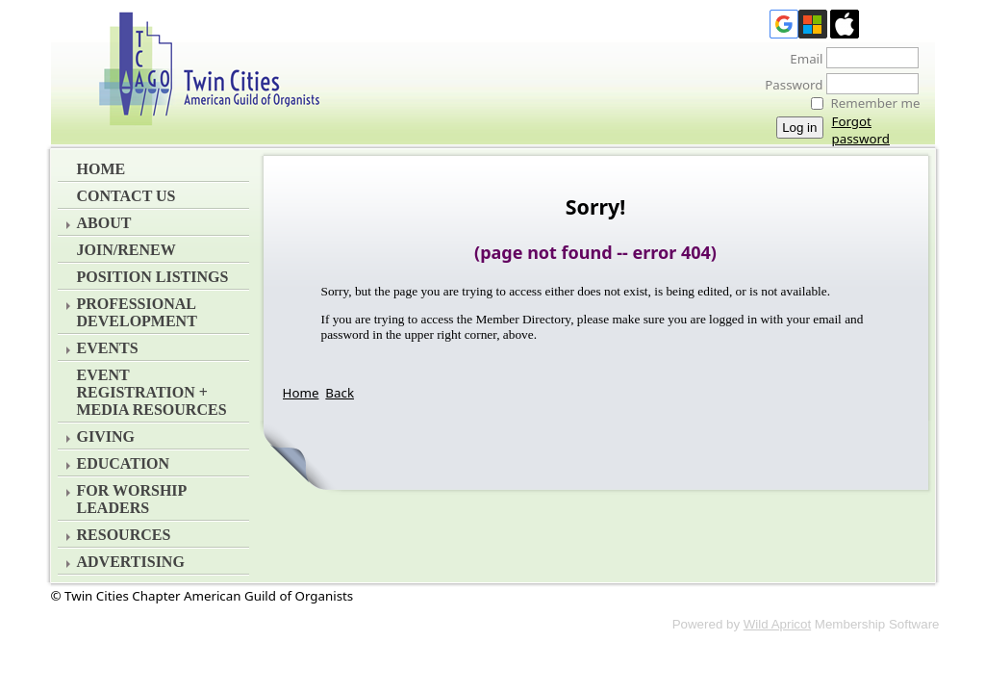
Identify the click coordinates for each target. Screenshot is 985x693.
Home (101, 169)
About (104, 223)
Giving (106, 436)
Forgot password (861, 130)
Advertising (131, 561)
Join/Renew (126, 250)
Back (339, 392)
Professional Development (137, 312)
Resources (124, 534)
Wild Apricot (777, 624)
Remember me (876, 103)
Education (123, 463)
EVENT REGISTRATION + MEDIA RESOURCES (152, 392)
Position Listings (153, 277)
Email (800, 58)
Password (788, 84)
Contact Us (126, 196)
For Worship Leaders (132, 499)
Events (108, 348)
